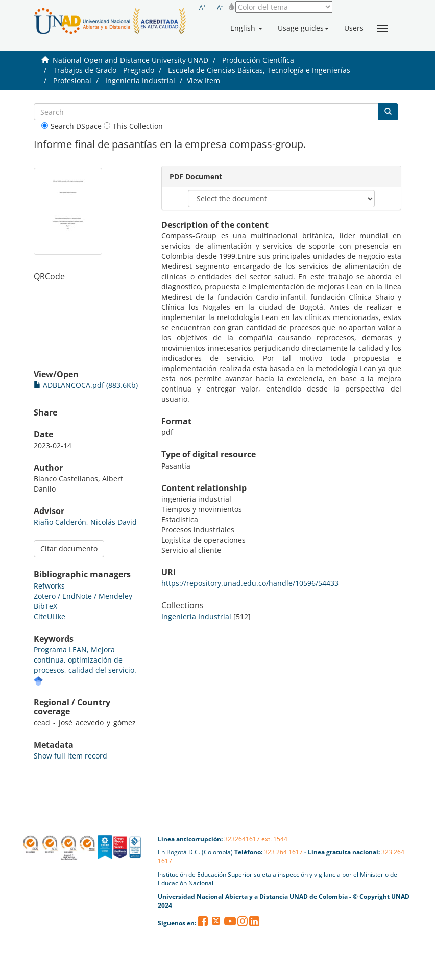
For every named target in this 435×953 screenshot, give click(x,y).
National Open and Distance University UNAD (130, 60)
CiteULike (49, 616)
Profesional (72, 80)
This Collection (133, 126)
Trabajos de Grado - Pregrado (103, 70)
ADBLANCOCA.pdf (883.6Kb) (86, 385)
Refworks (49, 586)
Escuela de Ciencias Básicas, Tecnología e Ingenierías (259, 70)
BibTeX (45, 606)
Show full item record (70, 756)
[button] (246, 28)
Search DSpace (71, 126)
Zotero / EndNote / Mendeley (83, 596)
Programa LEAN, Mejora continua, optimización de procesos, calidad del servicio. (85, 660)
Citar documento (69, 548)
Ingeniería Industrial (140, 80)
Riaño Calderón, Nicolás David (85, 522)
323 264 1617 (283, 852)
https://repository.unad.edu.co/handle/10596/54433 (250, 583)
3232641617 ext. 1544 (255, 839)
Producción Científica (258, 60)
